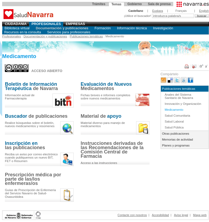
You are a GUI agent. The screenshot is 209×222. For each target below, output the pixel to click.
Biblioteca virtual (17, 28)
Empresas (75, 24)
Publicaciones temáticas (86, 36)
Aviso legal (181, 215)
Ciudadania (16, 24)
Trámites (98, 4)
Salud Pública (174, 127)
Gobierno (134, 4)
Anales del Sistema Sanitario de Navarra (179, 96)
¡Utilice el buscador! (138, 15)
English (204, 10)
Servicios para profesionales (68, 32)
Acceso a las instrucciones (99, 162)
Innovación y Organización (183, 103)
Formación (102, 28)
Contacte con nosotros (132, 215)
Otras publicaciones (175, 133)
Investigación (163, 28)
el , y (29, 124)
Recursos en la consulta (22, 32)
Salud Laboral (174, 121)
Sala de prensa (159, 4)
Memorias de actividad (177, 139)
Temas (116, 4)
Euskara (157, 10)
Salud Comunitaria (177, 115)
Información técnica (132, 28)
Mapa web (200, 215)
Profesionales (46, 24)
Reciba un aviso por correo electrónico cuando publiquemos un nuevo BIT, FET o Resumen (31, 158)
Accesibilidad (160, 215)
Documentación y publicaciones (62, 28)
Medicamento (174, 109)
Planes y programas (175, 145)
